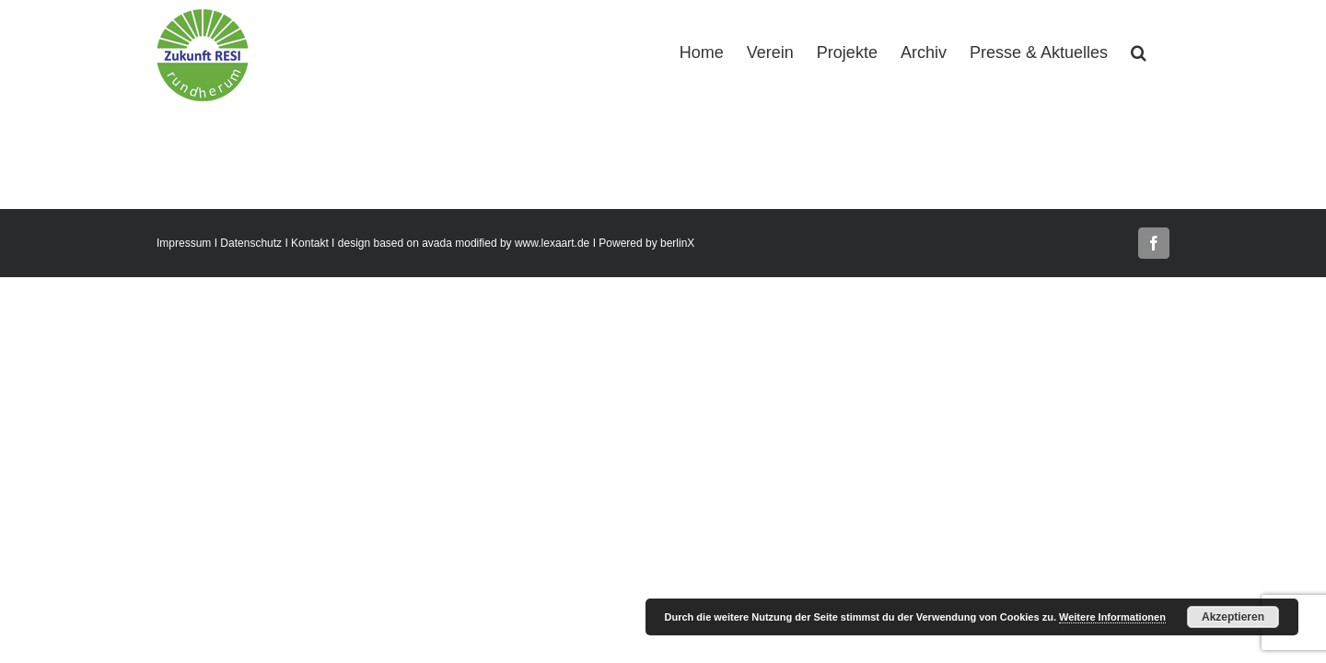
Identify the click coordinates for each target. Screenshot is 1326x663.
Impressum (184, 243)
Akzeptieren (1233, 617)
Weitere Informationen (1112, 616)
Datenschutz (251, 243)
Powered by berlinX (646, 243)
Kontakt (310, 243)
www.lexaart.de (552, 243)
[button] (1161, 50)
